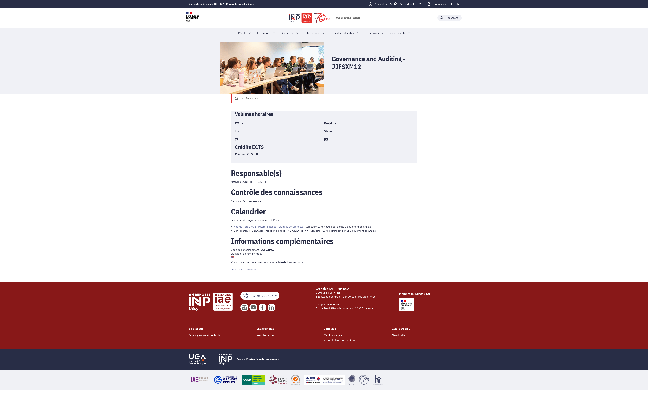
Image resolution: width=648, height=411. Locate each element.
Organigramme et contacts (204, 335)
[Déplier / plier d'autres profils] (381, 4)
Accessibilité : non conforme (340, 340)
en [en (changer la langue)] (457, 4)
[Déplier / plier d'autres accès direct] (407, 4)
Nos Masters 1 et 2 (245, 226)
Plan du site (398, 335)
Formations (252, 98)
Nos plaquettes (265, 335)
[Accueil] (236, 98)
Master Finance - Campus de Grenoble (280, 226)
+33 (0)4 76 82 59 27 (260, 295)
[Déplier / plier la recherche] (449, 18)
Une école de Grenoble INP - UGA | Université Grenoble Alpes (221, 3)
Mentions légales (334, 335)
